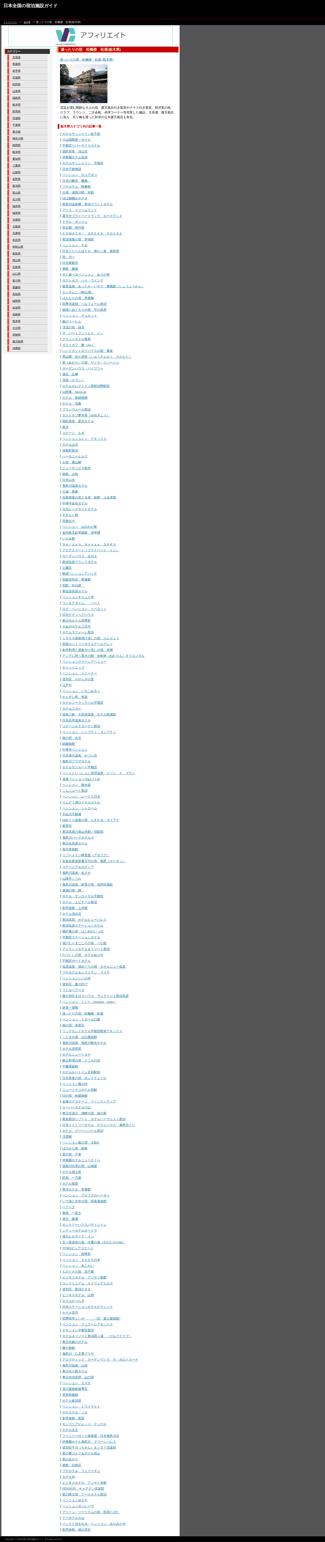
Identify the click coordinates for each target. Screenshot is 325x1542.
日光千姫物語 (71, 169)
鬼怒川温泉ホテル (75, 485)
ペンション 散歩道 (76, 785)
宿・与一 (68, 257)
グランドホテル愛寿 (76, 339)
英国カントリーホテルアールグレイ (87, 644)
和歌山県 (17, 246)
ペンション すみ (75, 245)
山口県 (16, 273)
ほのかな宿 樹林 (75, 1148)
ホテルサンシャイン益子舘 (81, 134)
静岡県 (16, 145)
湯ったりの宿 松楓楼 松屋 (82, 1013)
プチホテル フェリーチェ (81, 1471)
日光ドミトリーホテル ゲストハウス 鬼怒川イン (98, 1125)
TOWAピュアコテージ (77, 1248)
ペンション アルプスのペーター (86, 1195)
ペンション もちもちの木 (81, 1260)
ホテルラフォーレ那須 (78, 632)
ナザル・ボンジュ (75, 222)
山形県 (16, 91)
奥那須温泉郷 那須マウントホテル (87, 204)
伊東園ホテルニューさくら (81, 1160)
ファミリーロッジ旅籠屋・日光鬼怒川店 (90, 1436)
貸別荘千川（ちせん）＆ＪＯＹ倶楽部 (89, 1447)
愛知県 (16, 158)
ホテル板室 (70, 1183)
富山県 (16, 192)
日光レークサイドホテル (79, 509)
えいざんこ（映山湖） (78, 292)
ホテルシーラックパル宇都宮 (82, 702)
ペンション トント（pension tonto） (89, 1002)
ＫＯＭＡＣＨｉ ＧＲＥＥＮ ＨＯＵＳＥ (92, 233)
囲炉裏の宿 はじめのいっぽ (82, 931)
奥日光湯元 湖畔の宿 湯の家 (84, 1113)
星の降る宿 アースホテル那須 (84, 1494)
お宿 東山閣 (71, 462)
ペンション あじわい (78, 1265)
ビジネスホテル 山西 (78, 1295)
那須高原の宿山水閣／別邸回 (82, 831)
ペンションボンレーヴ (78, 1506)
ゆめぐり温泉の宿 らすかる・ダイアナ (90, 820)
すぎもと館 (70, 515)
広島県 (16, 267)
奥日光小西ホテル (75, 1371)
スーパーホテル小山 (76, 1107)
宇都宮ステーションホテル (81, 937)
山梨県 (16, 172)
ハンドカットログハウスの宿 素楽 (87, 351)
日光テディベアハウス (78, 614)
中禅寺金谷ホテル (75, 503)
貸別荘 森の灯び (75, 984)
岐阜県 (16, 152)
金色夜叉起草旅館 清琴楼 (81, 532)
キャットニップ (73, 667)
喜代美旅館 (70, 849)
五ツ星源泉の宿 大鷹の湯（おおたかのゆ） (93, 1242)
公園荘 (67, 568)
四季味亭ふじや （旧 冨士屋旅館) (91, 1318)
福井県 (16, 206)
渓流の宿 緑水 (73, 327)
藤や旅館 (68, 1348)
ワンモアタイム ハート (81, 603)
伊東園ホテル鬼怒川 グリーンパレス (89, 1441)
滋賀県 (16, 213)
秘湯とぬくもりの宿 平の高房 (84, 310)
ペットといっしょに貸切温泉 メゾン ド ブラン (98, 773)
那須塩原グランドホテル (79, 562)
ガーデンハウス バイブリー (82, 368)
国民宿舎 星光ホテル (78, 421)
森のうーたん (71, 321)
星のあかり (70, 1459)
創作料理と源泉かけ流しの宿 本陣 (87, 650)
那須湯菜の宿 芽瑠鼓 (78, 239)
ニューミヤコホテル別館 (79, 1090)
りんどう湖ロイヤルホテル (81, 802)
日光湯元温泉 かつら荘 (79, 755)
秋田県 (16, 84)
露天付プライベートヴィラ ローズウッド (92, 216)
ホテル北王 (70, 1430)
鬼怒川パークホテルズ (78, 837)
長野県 (16, 179)
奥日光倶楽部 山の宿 (78, 1377)
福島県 (16, 97)
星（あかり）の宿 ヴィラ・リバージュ (90, 362)
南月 (65, 427)
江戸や (67, 685)
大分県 (16, 328)
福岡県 (16, 300)
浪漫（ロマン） (73, 380)
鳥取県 (16, 253)
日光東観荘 (70, 263)
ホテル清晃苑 (71, 1048)
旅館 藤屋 (70, 268)
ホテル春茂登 (71, 1400)
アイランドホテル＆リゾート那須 (86, 949)
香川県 (16, 280)
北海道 (16, 57)
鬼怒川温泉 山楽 (75, 1365)
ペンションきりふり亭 (78, 597)
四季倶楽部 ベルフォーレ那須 (84, 304)
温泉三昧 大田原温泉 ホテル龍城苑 (89, 714)
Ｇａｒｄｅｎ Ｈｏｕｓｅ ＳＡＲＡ (89, 544)
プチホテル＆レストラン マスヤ (86, 972)
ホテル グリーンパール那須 (82, 1131)
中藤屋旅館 (70, 1066)
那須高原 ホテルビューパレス (84, 919)
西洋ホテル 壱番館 (76, 1189)
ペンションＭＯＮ (75, 1500)
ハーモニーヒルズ (75, 456)
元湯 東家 (70, 491)
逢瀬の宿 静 (73, 890)
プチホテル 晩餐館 (76, 186)
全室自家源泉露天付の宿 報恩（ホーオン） (93, 861)
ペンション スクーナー (79, 673)
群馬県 (16, 111)
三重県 (16, 165)
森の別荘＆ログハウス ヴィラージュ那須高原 (95, 996)
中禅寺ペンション (75, 749)
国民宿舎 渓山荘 (75, 151)
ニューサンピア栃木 (76, 468)
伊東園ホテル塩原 (75, 157)
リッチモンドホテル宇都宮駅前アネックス (92, 1031)
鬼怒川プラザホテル (76, 761)
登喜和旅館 (70, 1395)
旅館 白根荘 (71, 1465)
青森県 (16, 64)
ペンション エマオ (76, 1383)
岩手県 (16, 70)
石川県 (16, 199)
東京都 (16, 131)
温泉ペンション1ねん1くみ (81, 779)
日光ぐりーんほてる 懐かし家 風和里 (90, 251)
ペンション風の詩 (75, 1084)
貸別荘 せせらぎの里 (78, 679)
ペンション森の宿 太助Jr (80, 1142)
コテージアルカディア (78, 867)
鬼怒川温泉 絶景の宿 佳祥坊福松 (87, 884)
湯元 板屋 (70, 1219)
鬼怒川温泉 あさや (76, 873)
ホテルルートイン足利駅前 (81, 1072)
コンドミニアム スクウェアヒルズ (87, 1283)
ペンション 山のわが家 (79, 527)
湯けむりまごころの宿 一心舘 (84, 943)
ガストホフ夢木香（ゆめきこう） (86, 415)
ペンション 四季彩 (76, 1254)
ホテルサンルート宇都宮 (79, 767)
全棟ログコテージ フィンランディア (89, 1101)
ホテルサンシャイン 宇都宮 (82, 163)
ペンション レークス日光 (81, 796)
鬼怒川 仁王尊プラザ (78, 1353)
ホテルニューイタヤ (76, 1054)
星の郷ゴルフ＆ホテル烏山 (81, 1453)
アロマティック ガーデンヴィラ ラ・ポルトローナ (100, 1359)
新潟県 (16, 185)
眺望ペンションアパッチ (79, 573)
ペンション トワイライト (81, 1406)
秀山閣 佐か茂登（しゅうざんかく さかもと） (97, 356)
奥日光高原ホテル (75, 843)
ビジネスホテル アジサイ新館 (84, 1277)
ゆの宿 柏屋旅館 (75, 1095)
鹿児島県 (17, 341)
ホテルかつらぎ (73, 1301)
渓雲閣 (67, 1136)
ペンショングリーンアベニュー (84, 661)
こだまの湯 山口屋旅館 (79, 1037)
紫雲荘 (67, 826)
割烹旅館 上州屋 (75, 908)
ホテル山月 (70, 444)
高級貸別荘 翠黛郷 (76, 579)
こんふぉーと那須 (75, 790)
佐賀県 (16, 307)
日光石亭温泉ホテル (76, 720)
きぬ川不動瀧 (71, 814)
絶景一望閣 (70, 1007)
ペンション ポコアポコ (79, 175)
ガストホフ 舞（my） (78, 345)
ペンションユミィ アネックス (84, 439)
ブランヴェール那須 (76, 409)
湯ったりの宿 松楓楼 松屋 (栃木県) (87, 59)
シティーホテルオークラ (79, 1230)
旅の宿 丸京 (71, 738)
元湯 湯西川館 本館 (78, 192)
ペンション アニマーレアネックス (87, 1324)
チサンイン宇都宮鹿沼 (78, 1330)
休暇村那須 (70, 450)
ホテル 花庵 (71, 403)
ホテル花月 (70, 1312)
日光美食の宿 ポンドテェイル (84, 1078)
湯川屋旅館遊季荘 (75, 1389)
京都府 (16, 219)
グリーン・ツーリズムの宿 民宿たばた (90, 1512)
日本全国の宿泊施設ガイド (30, 5)
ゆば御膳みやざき (75, 198)
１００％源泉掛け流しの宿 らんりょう (90, 638)
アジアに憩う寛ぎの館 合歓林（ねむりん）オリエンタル (103, 656)
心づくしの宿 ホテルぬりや (82, 955)
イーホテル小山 (73, 1518)
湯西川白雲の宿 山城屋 (79, 1166)
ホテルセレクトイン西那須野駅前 (86, 386)
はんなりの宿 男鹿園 (78, 298)
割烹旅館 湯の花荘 (76, 1529)
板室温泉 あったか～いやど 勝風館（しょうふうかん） (103, 286)
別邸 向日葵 (73, 585)
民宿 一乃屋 (71, 1178)
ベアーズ (68, 1207)
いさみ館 (68, 538)
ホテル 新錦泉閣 (75, 397)
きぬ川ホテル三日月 (76, 626)
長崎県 (16, 314)
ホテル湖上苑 (71, 1172)
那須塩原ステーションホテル (82, 925)
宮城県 (16, 77)
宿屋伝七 (68, 521)
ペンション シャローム (79, 808)
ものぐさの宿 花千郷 (78, 1271)
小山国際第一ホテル (76, 139)
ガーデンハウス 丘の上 (79, 556)
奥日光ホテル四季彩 (76, 620)
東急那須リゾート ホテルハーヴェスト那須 (93, 1119)
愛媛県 (16, 287)
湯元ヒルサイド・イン (78, 1236)
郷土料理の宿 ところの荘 (81, 1060)
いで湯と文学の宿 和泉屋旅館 (84, 1201)
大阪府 (16, 226)
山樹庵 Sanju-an (74, 392)
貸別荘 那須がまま (76, 1289)
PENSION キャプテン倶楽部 (83, 1488)
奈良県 (16, 240)
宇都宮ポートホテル (76, 961)
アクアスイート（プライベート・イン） (90, 550)
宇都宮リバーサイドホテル (81, 145)
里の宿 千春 (71, 1154)
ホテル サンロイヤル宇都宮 (82, 896)
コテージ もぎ (73, 433)
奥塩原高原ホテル (75, 591)
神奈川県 (17, 138)
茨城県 (16, 118)
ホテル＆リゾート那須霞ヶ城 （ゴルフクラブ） (97, 1336)
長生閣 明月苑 (73, 227)
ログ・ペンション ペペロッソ (84, 609)
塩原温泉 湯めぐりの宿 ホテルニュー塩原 (93, 966)
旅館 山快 (70, 474)
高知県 (16, 294)
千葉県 (16, 125)
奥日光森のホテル (75, 1342)
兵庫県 (16, 233)
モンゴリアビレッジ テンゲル (84, 1424)
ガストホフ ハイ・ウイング (82, 280)
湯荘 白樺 (70, 374)
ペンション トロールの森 (81, 1019)
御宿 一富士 (71, 1213)
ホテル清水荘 (71, 914)
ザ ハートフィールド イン (82, 333)
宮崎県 (16, 334)
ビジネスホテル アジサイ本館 (84, 1482)
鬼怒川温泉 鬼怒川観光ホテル (84, 1043)
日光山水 (68, 480)
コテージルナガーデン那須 (81, 726)
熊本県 (16, 321)
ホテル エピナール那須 (79, 902)
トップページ (10, 22)
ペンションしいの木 (76, 978)
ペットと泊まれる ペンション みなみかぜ (93, 1524)
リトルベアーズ (73, 990)
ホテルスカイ (71, 708)
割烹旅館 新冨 (73, 1418)
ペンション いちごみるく (81, 691)
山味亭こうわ (71, 878)
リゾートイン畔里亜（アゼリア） (86, 855)
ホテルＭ (68, 1477)
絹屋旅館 (68, 744)
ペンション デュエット (79, 315)
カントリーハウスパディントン (84, 1224)
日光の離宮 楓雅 (76, 180)
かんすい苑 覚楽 (75, 697)
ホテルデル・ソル (75, 1412)
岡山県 (16, 260)
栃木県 (27, 22)
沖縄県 (16, 348)
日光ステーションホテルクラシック (87, 1307)
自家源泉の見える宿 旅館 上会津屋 (89, 497)
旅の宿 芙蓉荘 (73, 1025)
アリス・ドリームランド (79, 210)
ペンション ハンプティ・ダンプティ (89, 732)
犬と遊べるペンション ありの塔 (86, 274)
